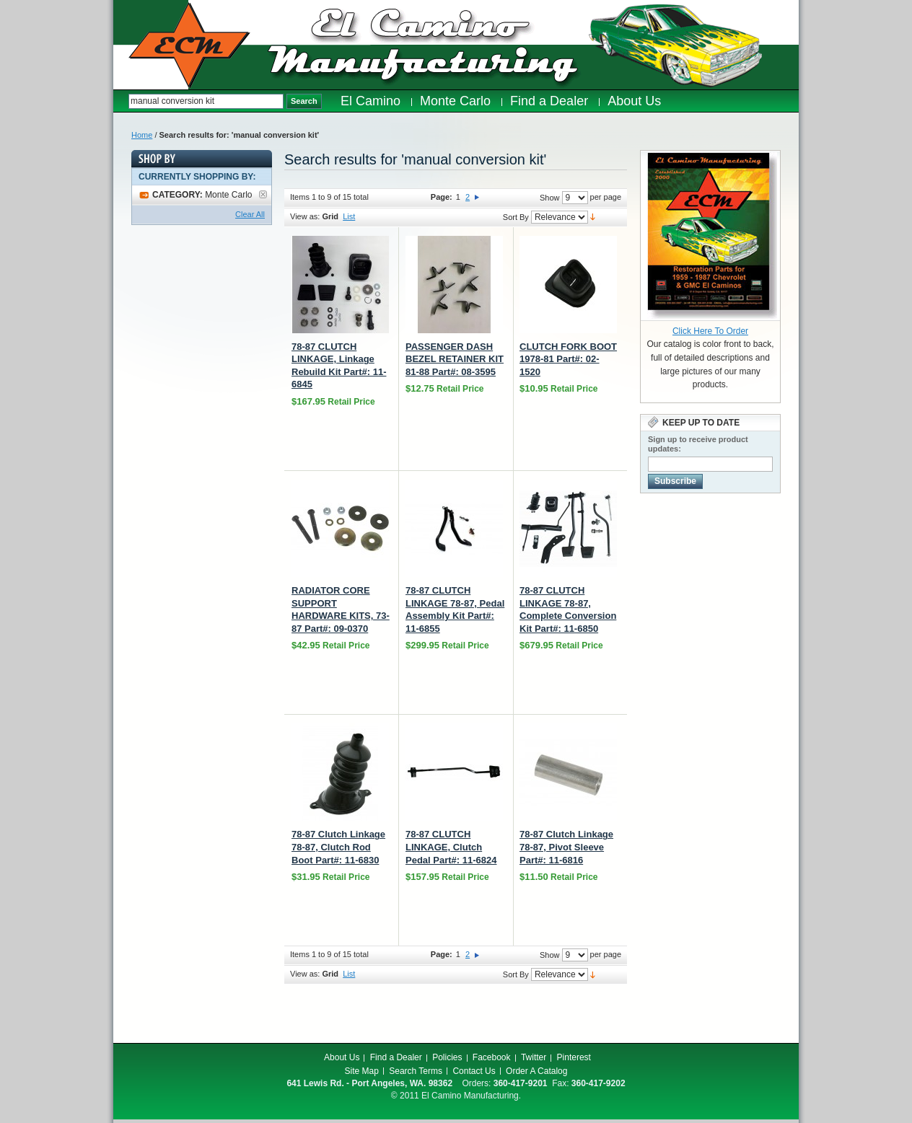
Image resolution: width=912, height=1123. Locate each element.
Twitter (533, 1057)
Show (550, 197)
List (349, 216)
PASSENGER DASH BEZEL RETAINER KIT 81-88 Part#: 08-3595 (454, 359)
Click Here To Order (710, 331)
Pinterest (574, 1057)
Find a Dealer (396, 1057)
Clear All (250, 214)
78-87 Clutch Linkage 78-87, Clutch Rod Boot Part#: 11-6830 (338, 847)
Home (141, 135)
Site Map (362, 1071)
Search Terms (415, 1071)
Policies (447, 1057)
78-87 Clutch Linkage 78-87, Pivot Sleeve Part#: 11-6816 (566, 847)
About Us (341, 1057)
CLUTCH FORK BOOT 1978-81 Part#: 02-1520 (568, 359)
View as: (305, 216)
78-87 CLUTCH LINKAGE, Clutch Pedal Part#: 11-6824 (450, 847)
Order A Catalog (536, 1071)
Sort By (516, 217)
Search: (120, 101)
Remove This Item (263, 194)
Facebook (492, 1057)
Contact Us (473, 1071)
